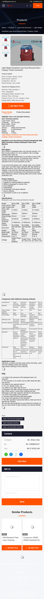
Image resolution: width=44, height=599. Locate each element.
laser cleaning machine (11, 423)
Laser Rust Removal (24, 27)
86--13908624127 (35, 1)
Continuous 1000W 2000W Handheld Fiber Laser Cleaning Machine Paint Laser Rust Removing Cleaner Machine (32, 539)
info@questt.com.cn (9, 1)
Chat (37, 5)
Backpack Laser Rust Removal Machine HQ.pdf (18, 200)
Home (4, 27)
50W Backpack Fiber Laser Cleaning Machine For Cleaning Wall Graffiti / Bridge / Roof (11, 539)
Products (11, 27)
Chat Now (22, 461)
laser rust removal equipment (13, 419)
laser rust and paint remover (12, 427)
